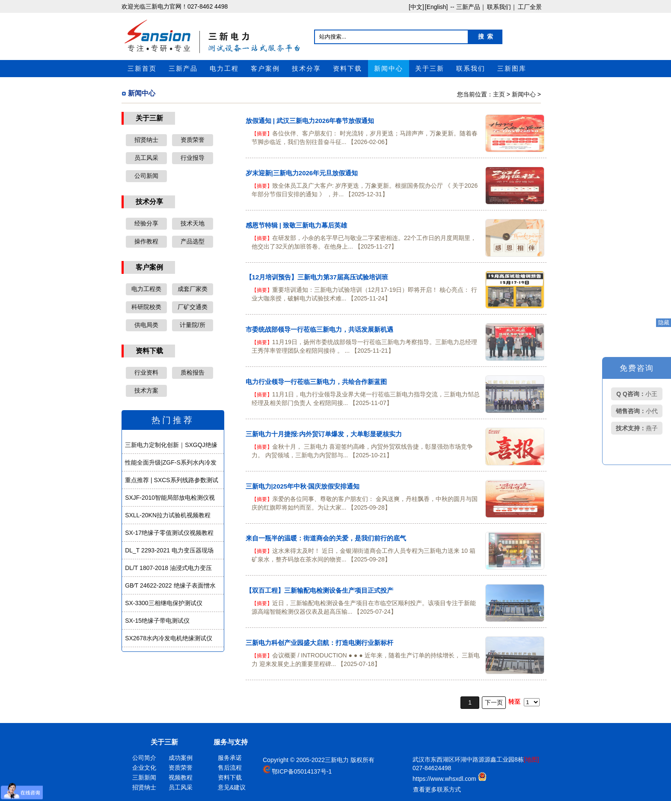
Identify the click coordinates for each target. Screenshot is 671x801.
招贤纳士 (146, 139)
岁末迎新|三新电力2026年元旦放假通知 (302, 173)
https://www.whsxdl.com (445, 778)
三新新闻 (144, 777)
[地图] (531, 759)
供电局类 (146, 324)
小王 (636, 393)
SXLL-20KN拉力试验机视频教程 (168, 515)
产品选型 (193, 241)
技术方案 (146, 390)
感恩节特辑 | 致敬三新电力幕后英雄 (296, 225)
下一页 (494, 702)
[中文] (416, 6)
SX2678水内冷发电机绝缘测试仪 (168, 638)
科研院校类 (146, 306)
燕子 (637, 428)
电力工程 (224, 68)
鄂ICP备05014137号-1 (302, 771)
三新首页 (142, 68)
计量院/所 (192, 324)
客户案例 (265, 68)
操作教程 (146, 241)
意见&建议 (232, 787)
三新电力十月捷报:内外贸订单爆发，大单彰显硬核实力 (324, 434)
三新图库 (511, 68)
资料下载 (347, 68)
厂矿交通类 (193, 306)
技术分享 (306, 68)
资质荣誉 (193, 139)
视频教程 (181, 777)
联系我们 (470, 68)
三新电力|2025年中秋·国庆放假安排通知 (303, 486)
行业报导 (193, 157)
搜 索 (485, 36)
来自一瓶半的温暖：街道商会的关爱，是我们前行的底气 (326, 538)
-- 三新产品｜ (467, 6)
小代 (637, 411)
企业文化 (144, 767)
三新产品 (183, 68)
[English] (436, 6)
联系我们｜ (502, 6)
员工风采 (146, 157)
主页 (499, 94)
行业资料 (146, 372)
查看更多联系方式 (437, 789)
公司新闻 (146, 175)
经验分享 (146, 223)
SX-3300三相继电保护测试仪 (163, 603)
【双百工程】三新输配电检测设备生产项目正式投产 (319, 590)
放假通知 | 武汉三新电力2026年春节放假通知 (310, 120)
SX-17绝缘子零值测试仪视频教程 (169, 532)
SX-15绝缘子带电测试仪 (157, 620)
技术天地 (193, 223)
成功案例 (181, 757)
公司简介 (144, 757)
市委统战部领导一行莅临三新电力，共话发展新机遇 (319, 329)
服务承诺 (230, 757)
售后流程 (230, 767)
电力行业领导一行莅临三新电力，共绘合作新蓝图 (316, 381)
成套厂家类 (193, 288)
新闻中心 (388, 68)
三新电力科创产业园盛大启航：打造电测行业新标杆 (319, 642)
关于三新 (429, 68)
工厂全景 (530, 6)
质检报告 (193, 372)
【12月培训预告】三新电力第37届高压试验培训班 (317, 277)
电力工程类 (146, 288)
